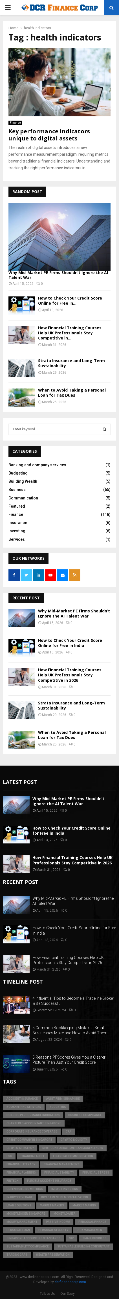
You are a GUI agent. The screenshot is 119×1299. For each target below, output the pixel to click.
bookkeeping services (23, 1106)
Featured (16, 506)
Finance (15, 122)
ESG (9, 1156)
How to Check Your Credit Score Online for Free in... (70, 300)
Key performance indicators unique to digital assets (49, 134)
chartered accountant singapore (33, 1123)
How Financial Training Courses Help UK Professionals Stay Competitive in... (70, 333)
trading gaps (17, 1254)
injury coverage (19, 1197)
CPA (68, 1131)
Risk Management (90, 1230)
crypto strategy (20, 1148)
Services (16, 539)
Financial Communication (73, 1156)
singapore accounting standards (33, 1238)
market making (84, 1205)
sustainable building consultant (83, 1246)
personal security (53, 1230)
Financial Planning (21, 1172)
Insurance (17, 522)
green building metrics (24, 1189)
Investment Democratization (64, 1197)
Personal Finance (92, 1221)
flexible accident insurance (49, 1180)
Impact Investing (64, 1189)
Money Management (22, 1221)
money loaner (65, 1213)
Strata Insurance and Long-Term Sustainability (71, 363)
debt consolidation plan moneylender (72, 1148)
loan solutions (18, 1205)
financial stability (59, 1172)
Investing (16, 531)
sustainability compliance (27, 1246)
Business (17, 489)
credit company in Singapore (29, 1139)
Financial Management (61, 1164)
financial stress (95, 1172)
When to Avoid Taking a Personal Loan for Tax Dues (72, 392)
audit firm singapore (63, 1098)
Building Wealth (22, 481)
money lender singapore (25, 1213)
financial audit (33, 1156)
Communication (23, 498)
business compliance (85, 1115)
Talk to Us (47, 1294)
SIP (71, 1238)
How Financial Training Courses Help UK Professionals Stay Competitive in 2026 (70, 675)
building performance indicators (33, 1115)
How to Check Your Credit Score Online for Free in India (70, 643)
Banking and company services (37, 465)
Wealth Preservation (53, 1254)
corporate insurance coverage (31, 1131)
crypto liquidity (74, 1139)
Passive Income (58, 1221)
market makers (52, 1205)
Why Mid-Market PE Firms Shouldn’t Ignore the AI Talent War (58, 275)
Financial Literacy (20, 1164)
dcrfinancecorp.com (70, 1282)
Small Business (94, 1238)
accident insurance (22, 1098)
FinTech (12, 1180)
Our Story (67, 1294)
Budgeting (18, 473)
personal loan (18, 1230)
